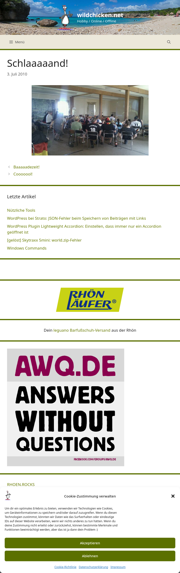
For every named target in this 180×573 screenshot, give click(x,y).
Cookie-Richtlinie (65, 567)
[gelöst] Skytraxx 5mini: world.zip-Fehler (44, 240)
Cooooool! (22, 174)
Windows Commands (27, 248)
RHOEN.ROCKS (21, 484)
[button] (173, 496)
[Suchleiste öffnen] (168, 42)
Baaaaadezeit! (26, 167)
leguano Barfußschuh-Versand (81, 330)
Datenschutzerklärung (93, 567)
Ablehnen (90, 555)
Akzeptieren (90, 543)
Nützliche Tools (21, 210)
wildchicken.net (100, 15)
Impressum (117, 567)
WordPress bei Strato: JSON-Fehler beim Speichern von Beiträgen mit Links (76, 218)
